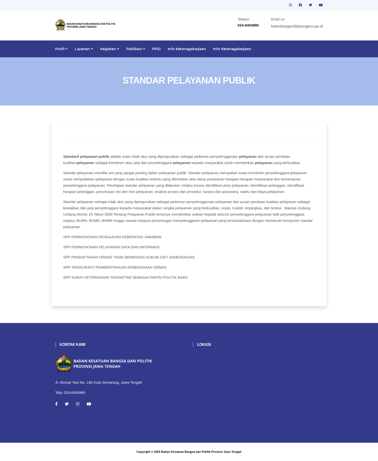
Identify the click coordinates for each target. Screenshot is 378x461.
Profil (61, 49)
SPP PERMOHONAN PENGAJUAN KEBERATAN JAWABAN (112, 237)
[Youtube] (89, 404)
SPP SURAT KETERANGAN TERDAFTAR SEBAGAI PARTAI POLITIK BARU (125, 277)
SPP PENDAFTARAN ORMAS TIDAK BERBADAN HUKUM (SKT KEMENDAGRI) (129, 257)
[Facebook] (56, 404)
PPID (156, 49)
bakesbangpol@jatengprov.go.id (297, 26)
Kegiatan (109, 49)
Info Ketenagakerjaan (187, 49)
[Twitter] (67, 404)
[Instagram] (77, 404)
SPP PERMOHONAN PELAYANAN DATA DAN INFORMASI (111, 247)
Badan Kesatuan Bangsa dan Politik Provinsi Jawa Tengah (201, 452)
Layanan (84, 49)
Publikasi (135, 49)
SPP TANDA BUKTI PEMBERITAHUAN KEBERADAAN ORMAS (115, 267)
